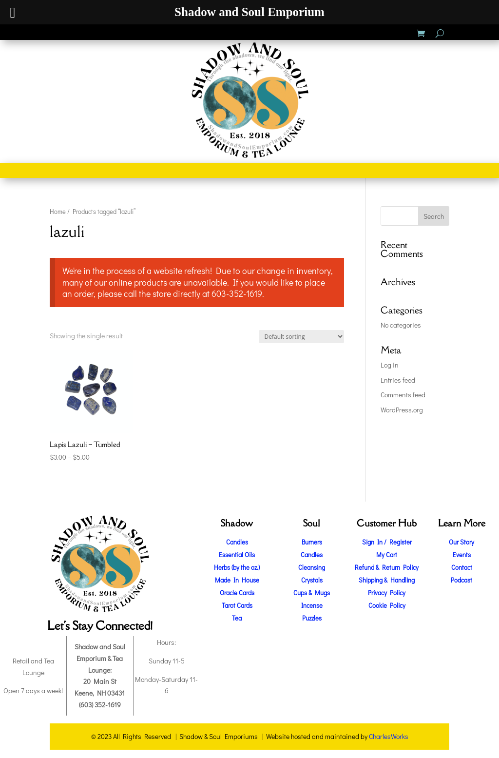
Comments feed (403, 394)
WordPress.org (402, 409)
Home (58, 211)
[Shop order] (301, 336)
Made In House (237, 580)
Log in (390, 364)
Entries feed (398, 380)
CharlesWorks (388, 736)
